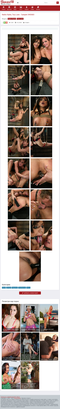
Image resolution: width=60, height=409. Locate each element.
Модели (26, 8)
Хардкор (14, 288)
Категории (9, 8)
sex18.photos (17, 398)
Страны (32, 8)
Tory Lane (20, 19)
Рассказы (38, 8)
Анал (3, 288)
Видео (15, 8)
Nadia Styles (12, 19)
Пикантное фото (8, 2)
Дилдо (9, 288)
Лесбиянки (22, 288)
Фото (21, 8)
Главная (3, 8)
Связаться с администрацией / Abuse (10, 397)
